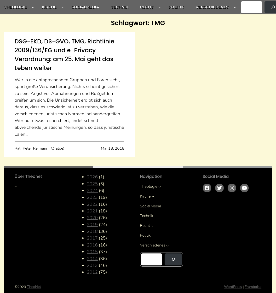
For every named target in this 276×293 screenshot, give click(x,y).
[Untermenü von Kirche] (62, 7)
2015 (92, 252)
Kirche (49, 7)
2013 (92, 265)
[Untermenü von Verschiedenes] (235, 7)
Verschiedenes (212, 7)
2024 (92, 191)
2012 (92, 272)
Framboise (253, 286)
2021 (92, 211)
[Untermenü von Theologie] (33, 7)
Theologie (15, 7)
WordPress (233, 286)
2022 (92, 204)
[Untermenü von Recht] (159, 7)
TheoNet (34, 286)
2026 (92, 177)
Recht (147, 7)
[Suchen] (173, 259)
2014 (92, 259)
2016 (92, 245)
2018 (92, 231)
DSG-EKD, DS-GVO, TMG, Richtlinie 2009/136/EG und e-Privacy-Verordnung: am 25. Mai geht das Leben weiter (64, 54)
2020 (92, 218)
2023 (92, 197)
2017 (92, 238)
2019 (92, 225)
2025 (92, 184)
